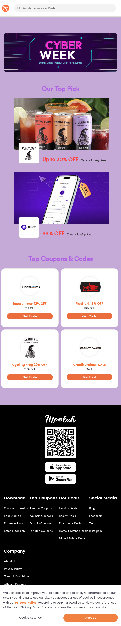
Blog (92, 508)
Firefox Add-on (14, 523)
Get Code (30, 316)
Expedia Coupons (40, 523)
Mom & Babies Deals (72, 538)
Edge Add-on (12, 516)
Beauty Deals (67, 516)
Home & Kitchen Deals (73, 531)
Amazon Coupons (40, 508)
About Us (10, 561)
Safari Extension (14, 531)
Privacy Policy (13, 569)
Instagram (95, 531)
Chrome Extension (16, 508)
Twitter (93, 523)
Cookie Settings (30, 617)
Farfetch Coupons (41, 531)
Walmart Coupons (41, 516)
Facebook (95, 516)
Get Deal (89, 377)
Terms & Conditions (16, 576)
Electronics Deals (70, 523)
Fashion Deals (68, 508)
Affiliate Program (15, 584)
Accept (90, 617)
